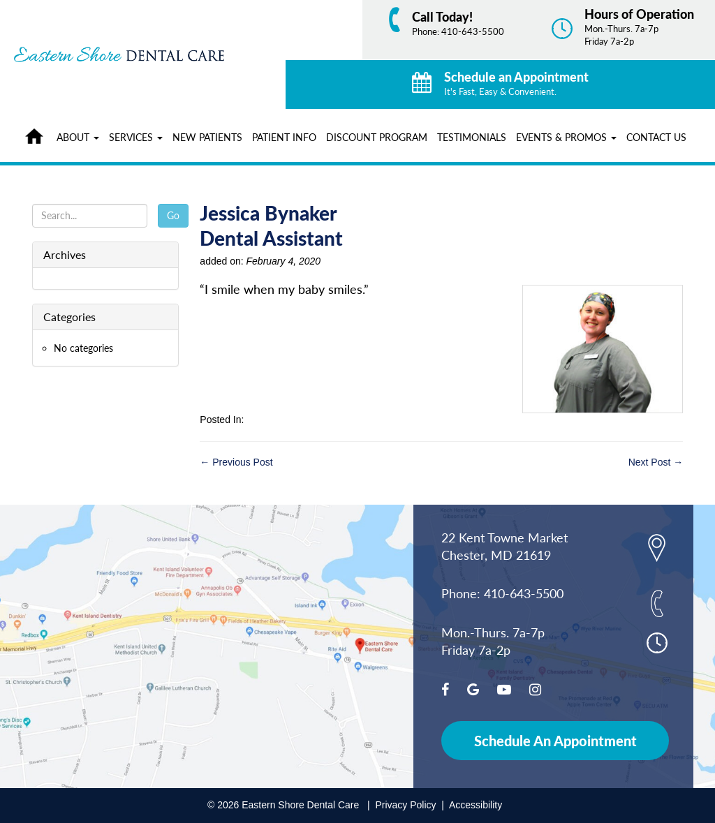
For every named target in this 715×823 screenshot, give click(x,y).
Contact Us (656, 137)
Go (173, 215)
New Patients (207, 137)
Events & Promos (566, 137)
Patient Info (284, 137)
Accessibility (475, 804)
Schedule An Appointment (555, 740)
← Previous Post (236, 462)
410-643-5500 (472, 31)
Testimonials (471, 137)
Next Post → (656, 462)
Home (37, 134)
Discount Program (376, 137)
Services (136, 137)
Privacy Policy (405, 804)
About (78, 137)
